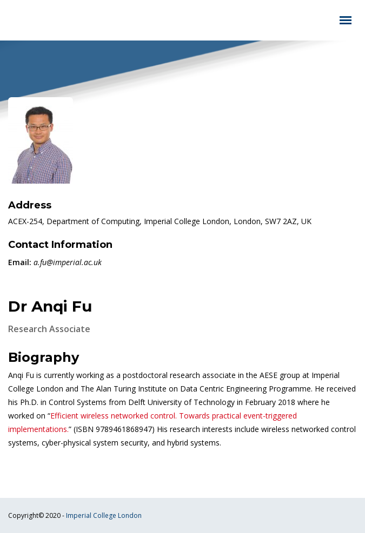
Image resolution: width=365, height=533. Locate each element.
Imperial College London (104, 515)
